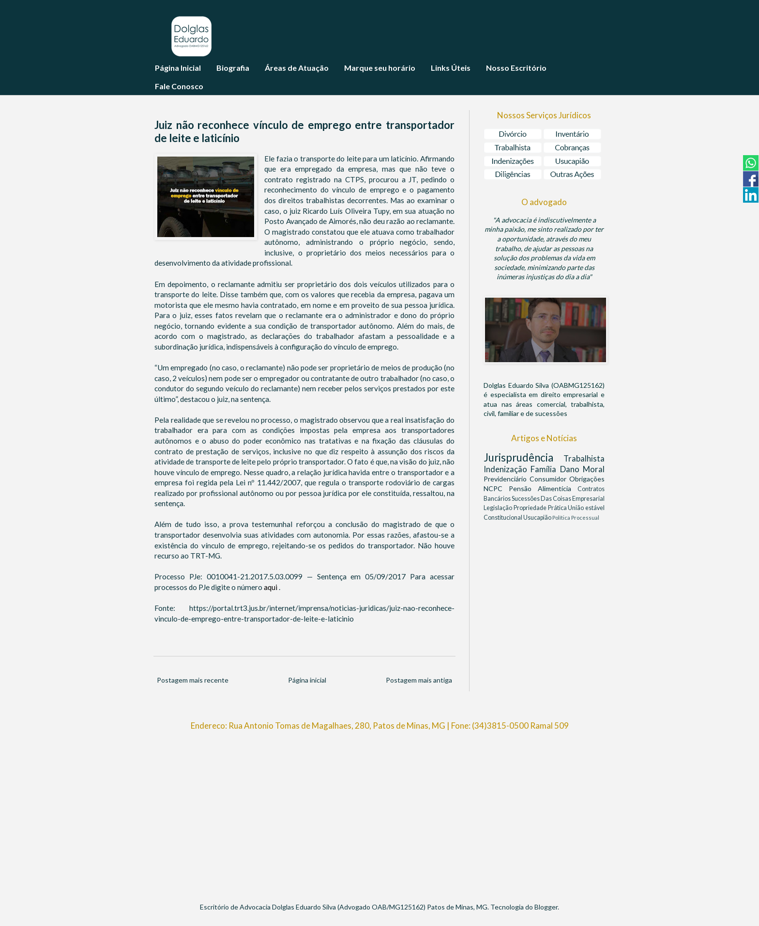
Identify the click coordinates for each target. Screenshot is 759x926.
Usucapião (537, 517)
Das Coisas (556, 498)
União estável (586, 507)
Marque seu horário (379, 67)
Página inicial (307, 680)
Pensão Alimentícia (543, 488)
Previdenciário (507, 479)
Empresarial (588, 498)
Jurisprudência (523, 457)
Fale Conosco (179, 86)
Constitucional (503, 517)
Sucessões (526, 498)
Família (545, 469)
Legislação (499, 507)
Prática (558, 507)
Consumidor (549, 479)
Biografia (232, 67)
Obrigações (587, 479)
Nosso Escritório (516, 67)
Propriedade (531, 507)
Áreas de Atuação (297, 67)
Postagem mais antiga (419, 680)
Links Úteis (451, 67)
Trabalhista (584, 458)
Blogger (546, 907)
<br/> (379, 812)
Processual (585, 517)
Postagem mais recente (192, 680)
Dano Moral (582, 469)
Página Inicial (178, 67)
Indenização (507, 469)
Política (561, 517)
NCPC (496, 488)
